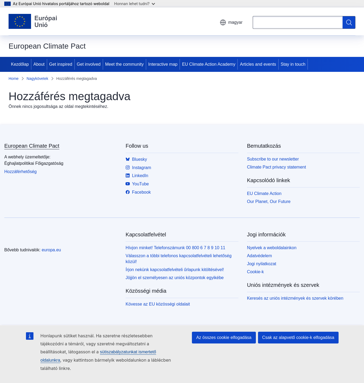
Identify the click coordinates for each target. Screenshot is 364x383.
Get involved (89, 64)
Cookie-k (255, 271)
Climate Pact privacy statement (276, 167)
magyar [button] (231, 22)
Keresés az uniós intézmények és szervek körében (295, 298)
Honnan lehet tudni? (134, 3)
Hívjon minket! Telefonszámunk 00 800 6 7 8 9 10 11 (175, 247)
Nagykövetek (37, 78)
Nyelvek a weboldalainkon (272, 247)
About (39, 64)
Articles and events (258, 64)
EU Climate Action (264, 193)
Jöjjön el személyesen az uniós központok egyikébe (174, 277)
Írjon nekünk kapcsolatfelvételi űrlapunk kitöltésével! (175, 269)
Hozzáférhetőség (20, 171)
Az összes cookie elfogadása (223, 337)
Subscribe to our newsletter (273, 159)
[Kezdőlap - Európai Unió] (33, 21)
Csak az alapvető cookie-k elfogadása (298, 337)
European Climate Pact (31, 146)
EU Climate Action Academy (208, 64)
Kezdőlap (20, 64)
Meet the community (124, 64)
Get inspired (60, 64)
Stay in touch (293, 64)
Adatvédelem (259, 255)
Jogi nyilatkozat (261, 263)
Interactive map (162, 64)
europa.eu (51, 250)
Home (13, 78)
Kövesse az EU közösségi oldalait (158, 304)
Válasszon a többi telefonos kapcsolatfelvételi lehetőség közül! (179, 258)
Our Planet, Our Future (269, 201)
